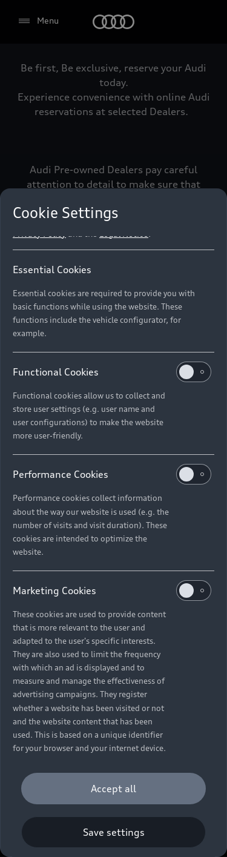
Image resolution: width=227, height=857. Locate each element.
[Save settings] (113, 832)
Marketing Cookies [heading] (112, 590)
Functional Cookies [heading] (112, 372)
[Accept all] (113, 788)
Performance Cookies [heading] (112, 474)
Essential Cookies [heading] (52, 269)
